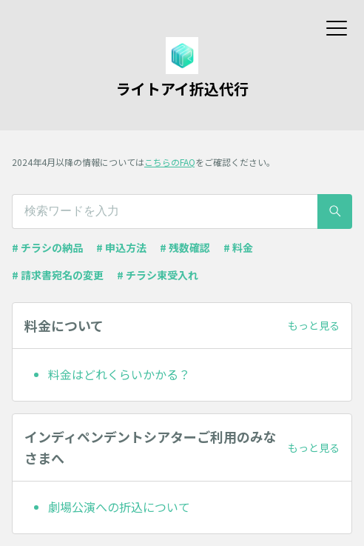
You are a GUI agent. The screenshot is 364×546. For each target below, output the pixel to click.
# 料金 (238, 247)
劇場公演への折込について (119, 507)
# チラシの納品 (47, 247)
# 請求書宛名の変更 (58, 274)
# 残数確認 (185, 247)
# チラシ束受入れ (157, 274)
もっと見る (314, 325)
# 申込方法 (121, 247)
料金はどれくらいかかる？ (119, 374)
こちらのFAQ (169, 162)
